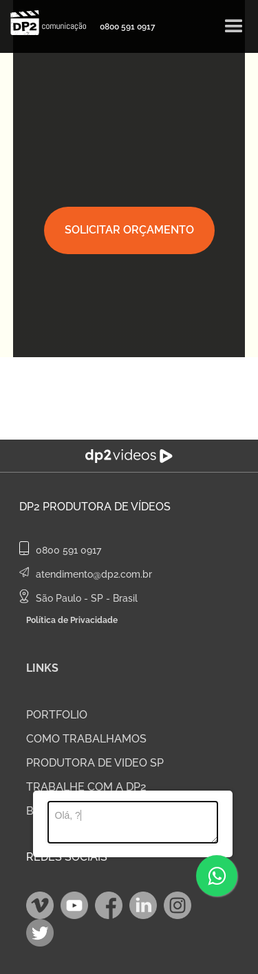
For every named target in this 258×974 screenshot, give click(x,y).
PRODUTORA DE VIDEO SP (95, 762)
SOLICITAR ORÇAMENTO (129, 229)
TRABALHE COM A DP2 (86, 786)
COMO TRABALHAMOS (86, 738)
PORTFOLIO (56, 714)
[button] (234, 26)
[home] (44, 22)
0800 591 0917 (127, 27)
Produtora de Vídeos (107, 506)
